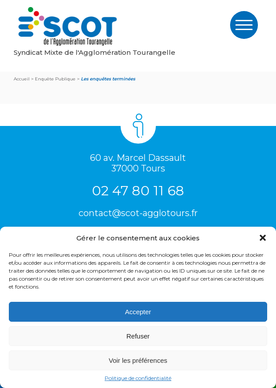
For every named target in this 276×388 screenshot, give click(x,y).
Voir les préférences (138, 360)
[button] (262, 237)
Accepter (138, 312)
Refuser (138, 336)
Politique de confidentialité (138, 378)
